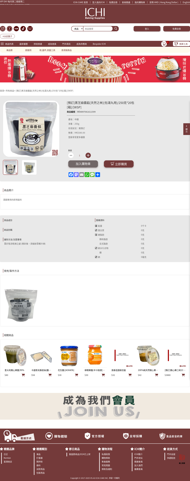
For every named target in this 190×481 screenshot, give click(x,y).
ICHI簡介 (139, 449)
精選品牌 (9, 449)
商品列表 (9, 43)
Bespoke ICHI (99, 43)
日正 (6, 454)
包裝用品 (40, 472)
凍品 (38, 454)
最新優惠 (23, 43)
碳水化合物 (101, 248)
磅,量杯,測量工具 (47, 50)
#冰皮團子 (7, 36)
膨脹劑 (28, 50)
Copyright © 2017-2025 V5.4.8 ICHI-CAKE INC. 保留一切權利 (95, 478)
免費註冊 (113, 2)
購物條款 (106, 457)
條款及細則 (107, 468)
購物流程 (107, 449)
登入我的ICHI (98, 2)
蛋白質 (99, 230)
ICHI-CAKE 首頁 (80, 2)
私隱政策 (106, 454)
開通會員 (138, 461)
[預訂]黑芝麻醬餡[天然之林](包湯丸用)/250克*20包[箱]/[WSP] (44, 90)
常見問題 (106, 465)
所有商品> (10, 90)
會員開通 (126, 2)
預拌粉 (39, 461)
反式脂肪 (101, 243)
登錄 (70, 137)
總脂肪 (99, 234)
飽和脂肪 (101, 239)
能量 (98, 225)
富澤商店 (8, 461)
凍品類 (9, 50)
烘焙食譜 (38, 43)
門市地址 (138, 457)
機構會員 (138, 468)
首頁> (3, 90)
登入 (147, 28)
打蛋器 (39, 457)
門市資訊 (66, 43)
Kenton (7, 457)
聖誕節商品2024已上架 (79, 454)
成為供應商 (81, 43)
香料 (38, 465)
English (186, 2)
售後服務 (106, 461)
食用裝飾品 (66, 50)
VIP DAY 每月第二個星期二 (12, 1)
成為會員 (52, 43)
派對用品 (40, 468)
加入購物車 (83, 164)
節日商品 (74, 449)
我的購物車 (140, 2)
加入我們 (138, 465)
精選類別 (41, 449)
